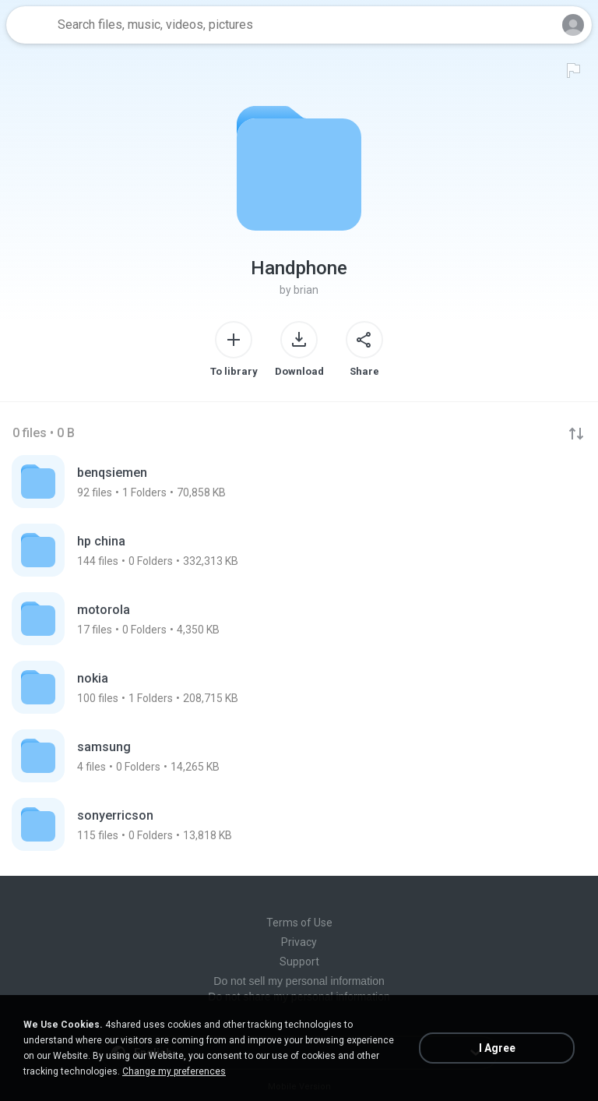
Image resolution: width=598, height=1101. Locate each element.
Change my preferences (174, 1071)
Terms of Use (299, 922)
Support (299, 961)
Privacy (299, 942)
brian (306, 290)
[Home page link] (30, 25)
